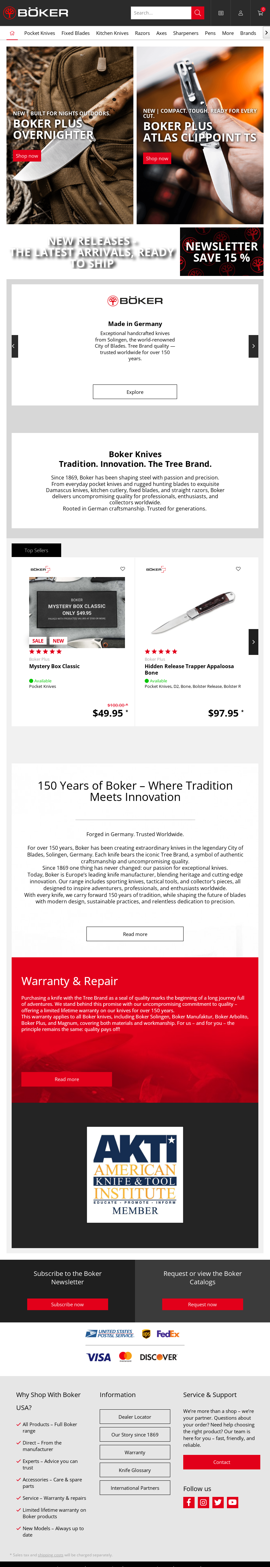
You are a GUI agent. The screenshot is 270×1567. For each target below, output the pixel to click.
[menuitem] (221, 13)
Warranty (135, 1452)
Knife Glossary (135, 1470)
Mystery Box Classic (54, 666)
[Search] (197, 12)
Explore (135, 392)
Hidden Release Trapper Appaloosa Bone (189, 669)
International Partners (135, 1488)
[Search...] (167, 12)
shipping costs (50, 1555)
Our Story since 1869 (135, 1434)
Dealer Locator (134, 1417)
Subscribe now (67, 1304)
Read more (135, 934)
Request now (202, 1304)
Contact (221, 1462)
